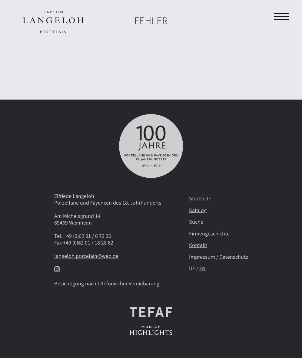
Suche (196, 222)
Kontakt (198, 245)
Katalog (198, 210)
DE (192, 268)
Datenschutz (233, 257)
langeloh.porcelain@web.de (86, 256)
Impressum (202, 257)
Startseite (200, 198)
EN (202, 268)
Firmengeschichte (209, 234)
